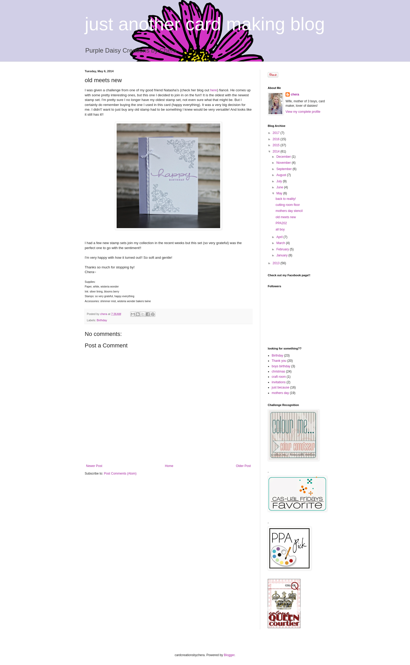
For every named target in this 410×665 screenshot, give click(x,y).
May (279, 193)
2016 (277, 139)
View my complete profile (303, 112)
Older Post (243, 466)
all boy (280, 229)
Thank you (279, 361)
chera (295, 94)
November (284, 163)
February (283, 249)
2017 (277, 133)
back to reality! (286, 199)
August (281, 175)
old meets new (286, 217)
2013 (277, 263)
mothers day (280, 393)
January (282, 255)
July (279, 181)
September (284, 169)
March (281, 243)
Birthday (102, 320)
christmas (278, 371)
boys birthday (281, 366)
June (280, 187)
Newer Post (94, 466)
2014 (277, 151)
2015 (277, 145)
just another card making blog (205, 24)
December (284, 157)
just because (280, 387)
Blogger (229, 655)
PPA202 (281, 223)
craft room (279, 377)
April (279, 237)
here (213, 90)
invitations (279, 382)
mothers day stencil (289, 211)
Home (169, 466)
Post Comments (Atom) (120, 473)
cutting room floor (288, 205)
